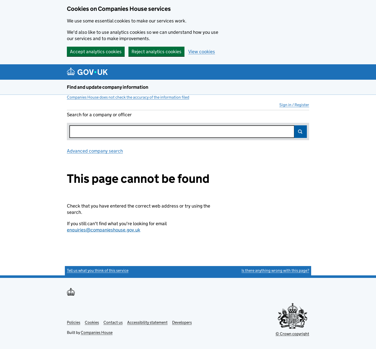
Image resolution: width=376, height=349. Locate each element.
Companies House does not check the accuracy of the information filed (128, 97)
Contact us (113, 322)
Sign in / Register (294, 104)
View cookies (201, 51)
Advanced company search (95, 151)
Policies (73, 322)
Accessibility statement (147, 322)
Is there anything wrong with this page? (275, 270)
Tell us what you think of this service (97, 270)
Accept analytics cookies (96, 51)
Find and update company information (107, 87)
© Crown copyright (292, 333)
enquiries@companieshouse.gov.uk (103, 230)
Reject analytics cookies (156, 51)
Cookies (92, 322)
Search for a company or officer (99, 115)
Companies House (97, 332)
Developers (182, 322)
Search (300, 131)
